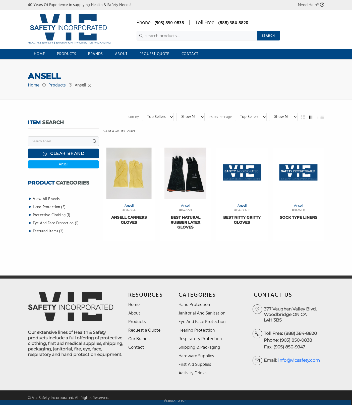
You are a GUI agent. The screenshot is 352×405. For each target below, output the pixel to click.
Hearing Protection (197, 330)
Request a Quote (144, 330)
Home (39, 54)
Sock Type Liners (298, 217)
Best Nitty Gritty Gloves (242, 220)
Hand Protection (194, 304)
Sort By (198, 117)
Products (66, 54)
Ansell (80, 85)
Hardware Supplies (196, 356)
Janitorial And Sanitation (202, 313)
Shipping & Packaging (199, 347)
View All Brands (46, 199)
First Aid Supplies (195, 364)
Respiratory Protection (200, 339)
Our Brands (138, 339)
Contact (190, 54)
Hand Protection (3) (49, 207)
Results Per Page (254, 117)
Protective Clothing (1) (51, 215)
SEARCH (268, 36)
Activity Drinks (192, 373)
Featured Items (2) (48, 231)
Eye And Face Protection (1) (56, 223)
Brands (95, 54)
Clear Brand (63, 153)
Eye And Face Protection (202, 322)
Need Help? (311, 5)
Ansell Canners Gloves (129, 220)
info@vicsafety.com (299, 360)
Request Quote (154, 54)
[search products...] (197, 35)
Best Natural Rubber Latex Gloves (185, 222)
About (121, 54)
